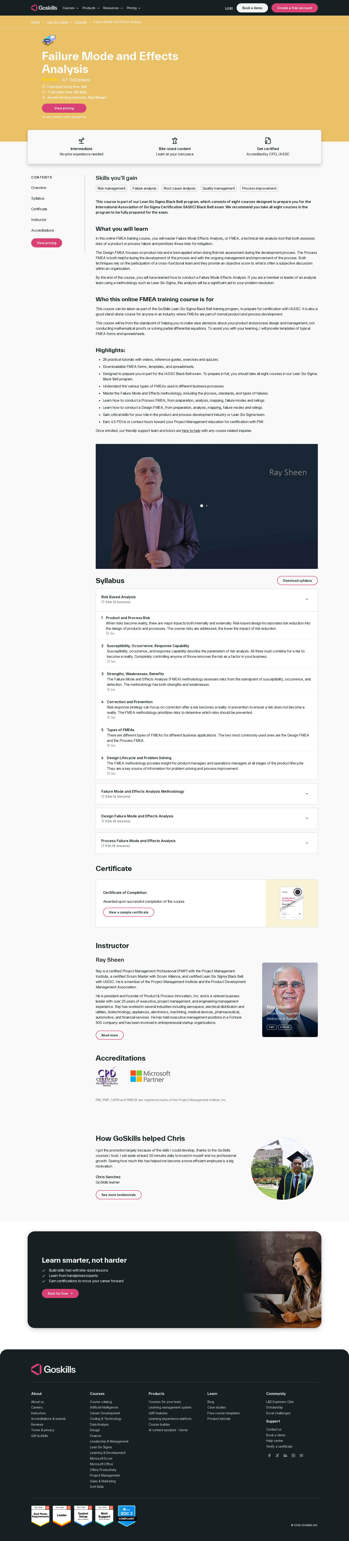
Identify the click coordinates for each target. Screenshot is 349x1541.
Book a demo (252, 8)
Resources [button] (113, 8)
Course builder (159, 1424)
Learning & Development (107, 1453)
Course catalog (101, 1402)
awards (60, 1419)
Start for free (60, 1293)
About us (37, 1402)
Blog (210, 1402)
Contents (41, 177)
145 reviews (79, 79)
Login (229, 8)
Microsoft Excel (101, 1458)
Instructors (38, 1413)
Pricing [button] (134, 8)
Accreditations (42, 230)
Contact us (273, 1429)
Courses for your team (165, 1402)
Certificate (39, 209)
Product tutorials (219, 1419)
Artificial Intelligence (104, 1407)
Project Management (105, 1475)
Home (35, 22)
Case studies (216, 1407)
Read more (109, 1035)
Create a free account (294, 8)
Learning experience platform (170, 1419)
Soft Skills (97, 1487)
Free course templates (223, 1413)
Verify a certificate (279, 1446)
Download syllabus (297, 580)
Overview (38, 187)
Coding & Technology (106, 1419)
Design (95, 1430)
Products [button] (91, 8)
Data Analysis (99, 1424)
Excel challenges (278, 1413)
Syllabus (38, 198)
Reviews (37, 1424)
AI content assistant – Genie (168, 1430)
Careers (37, 1407)
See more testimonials (118, 1195)
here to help (191, 430)
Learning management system (170, 1407)
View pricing (64, 108)
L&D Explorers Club (280, 1402)
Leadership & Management (109, 1441)
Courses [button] (71, 8)
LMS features (158, 1413)
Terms (35, 1430)
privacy (49, 1430)
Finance (95, 1436)
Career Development (105, 1413)
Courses (81, 22)
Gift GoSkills (39, 1436)
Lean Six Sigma (57, 22)
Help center (274, 1441)
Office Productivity (103, 1470)
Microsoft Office (101, 1464)
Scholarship (274, 1407)
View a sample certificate (128, 912)
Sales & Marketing (103, 1481)
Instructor (38, 219)
